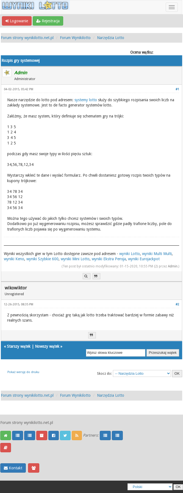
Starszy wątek (19, 346)
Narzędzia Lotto (110, 37)
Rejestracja (48, 21)
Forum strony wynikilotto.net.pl (27, 37)
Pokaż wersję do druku (23, 372)
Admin (173, 266)
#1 (177, 89)
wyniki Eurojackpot (144, 259)
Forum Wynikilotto (75, 37)
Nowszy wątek (47, 346)
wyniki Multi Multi (157, 253)
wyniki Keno (14, 259)
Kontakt (13, 468)
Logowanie (16, 21)
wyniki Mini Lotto (75, 259)
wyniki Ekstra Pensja (109, 259)
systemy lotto (85, 100)
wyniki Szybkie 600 (42, 259)
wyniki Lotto (129, 253)
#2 (177, 304)
